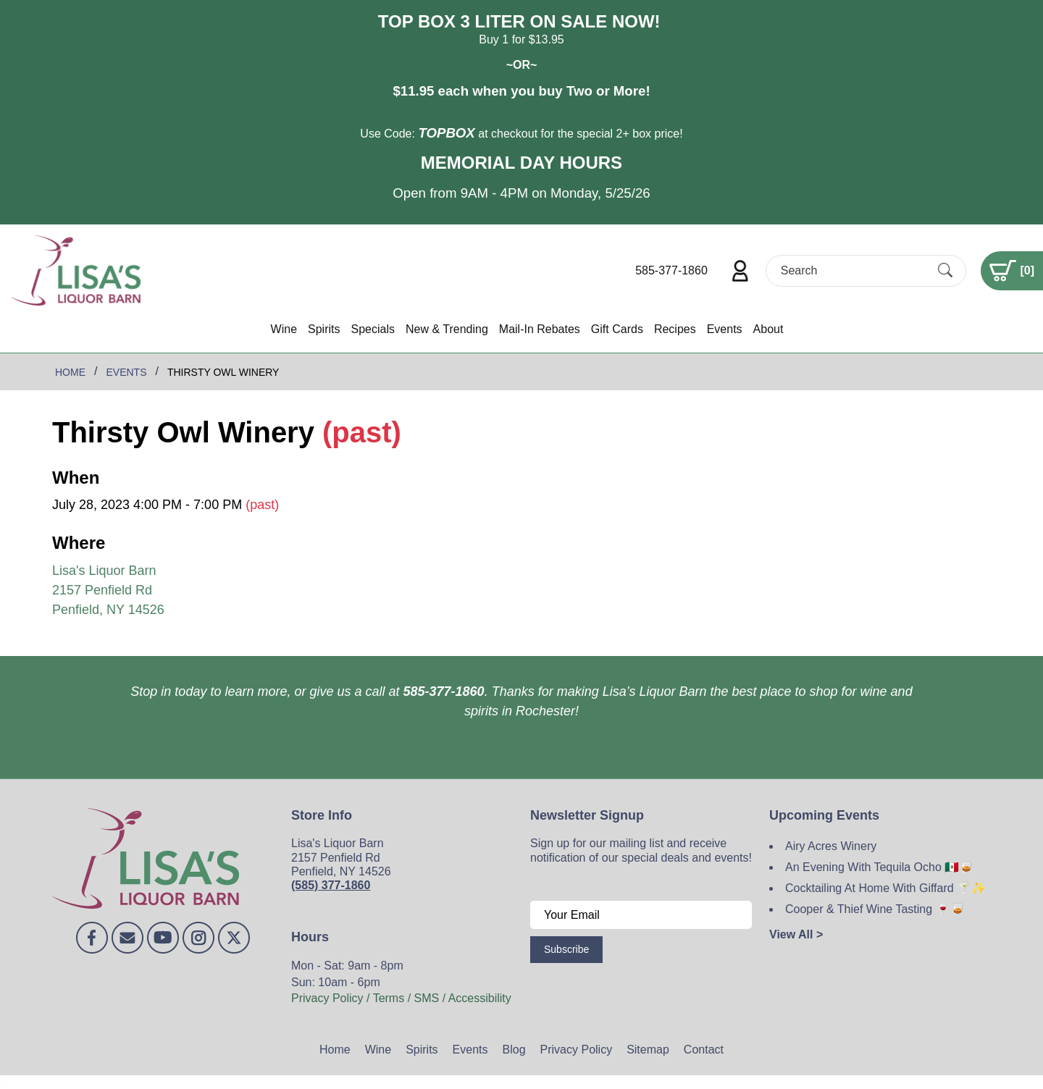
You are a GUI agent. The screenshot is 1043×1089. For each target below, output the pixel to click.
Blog (514, 1049)
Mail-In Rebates (539, 329)
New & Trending (447, 329)
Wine (284, 329)
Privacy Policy (576, 1049)
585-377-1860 (671, 270)
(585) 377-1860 (330, 885)
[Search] (853, 270)
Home (335, 1049)
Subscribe (566, 949)
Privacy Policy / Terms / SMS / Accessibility (401, 998)
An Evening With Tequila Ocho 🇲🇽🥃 (879, 867)
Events (724, 329)
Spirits (324, 329)
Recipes (675, 329)
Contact (704, 1049)
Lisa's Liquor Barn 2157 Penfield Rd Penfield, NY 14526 (108, 590)
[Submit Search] (945, 270)
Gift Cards (617, 329)
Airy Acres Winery (830, 846)
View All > (796, 934)
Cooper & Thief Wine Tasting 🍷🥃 (875, 909)
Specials (372, 329)
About (768, 329)
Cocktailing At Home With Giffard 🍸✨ (885, 888)
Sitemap (648, 1049)
